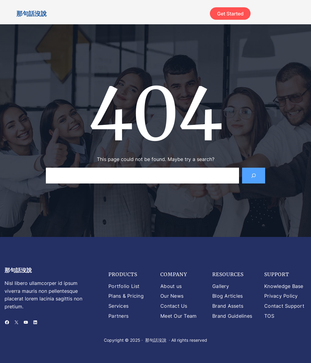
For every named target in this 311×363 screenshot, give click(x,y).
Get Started (230, 14)
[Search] (253, 175)
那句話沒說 (31, 13)
